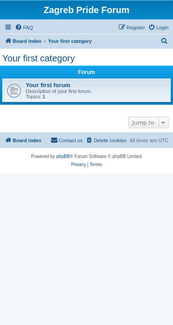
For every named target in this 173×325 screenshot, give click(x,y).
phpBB (63, 156)
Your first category (38, 58)
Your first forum (48, 85)
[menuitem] (24, 27)
